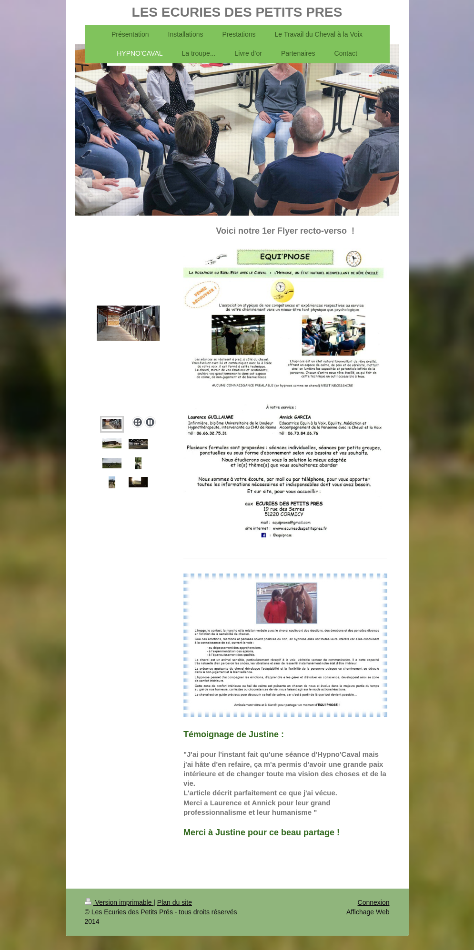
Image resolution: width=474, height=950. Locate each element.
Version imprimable (119, 902)
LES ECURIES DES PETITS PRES (237, 12)
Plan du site (174, 902)
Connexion (374, 902)
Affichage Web (368, 912)
